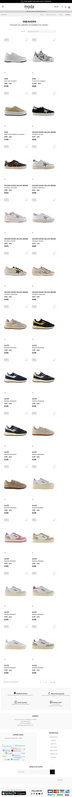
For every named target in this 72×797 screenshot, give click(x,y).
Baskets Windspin (41, 454)
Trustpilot (4, 15)
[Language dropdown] (57, 6)
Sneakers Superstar (10, 294)
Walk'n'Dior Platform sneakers (14, 134)
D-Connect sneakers (42, 81)
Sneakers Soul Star (10, 188)
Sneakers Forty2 (9, 241)
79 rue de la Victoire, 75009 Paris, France (25, 719)
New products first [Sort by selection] (45, 31)
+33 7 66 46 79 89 (56, 704)
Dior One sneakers (10, 81)
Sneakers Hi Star (40, 134)
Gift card (53, 757)
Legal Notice (53, 750)
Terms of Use (54, 754)
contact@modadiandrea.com (56, 705)
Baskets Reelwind (10, 348)
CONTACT (53, 740)
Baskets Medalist (40, 508)
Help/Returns (53, 737)
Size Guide (54, 747)
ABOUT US (53, 744)
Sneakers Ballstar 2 (41, 188)
